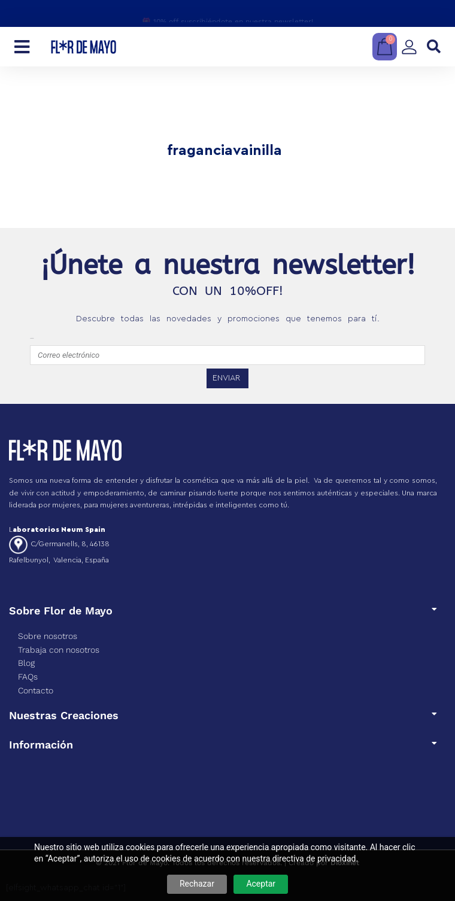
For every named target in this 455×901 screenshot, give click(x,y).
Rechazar (197, 883)
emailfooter (32, 338)
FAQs (28, 676)
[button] (433, 47)
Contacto (35, 690)
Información (41, 744)
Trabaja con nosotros (58, 650)
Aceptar (260, 883)
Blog (26, 663)
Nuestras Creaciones (64, 715)
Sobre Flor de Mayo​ (61, 610)
